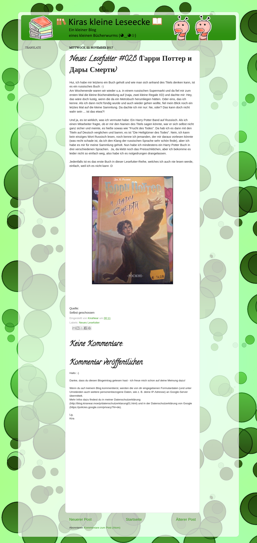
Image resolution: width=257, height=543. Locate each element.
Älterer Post (186, 519)
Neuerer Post (80, 519)
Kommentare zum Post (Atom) (102, 527)
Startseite (134, 519)
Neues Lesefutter (89, 322)
